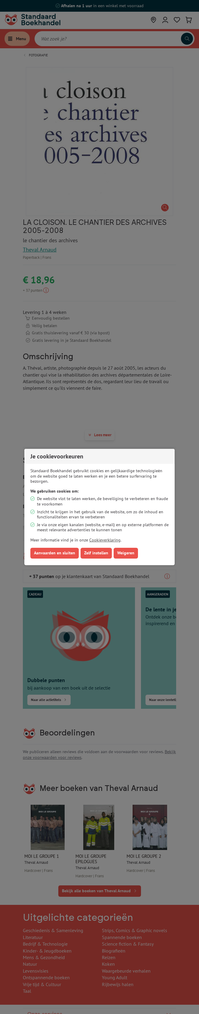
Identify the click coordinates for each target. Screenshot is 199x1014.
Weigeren (125, 553)
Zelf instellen (96, 553)
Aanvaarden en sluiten (54, 553)
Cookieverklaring (105, 540)
